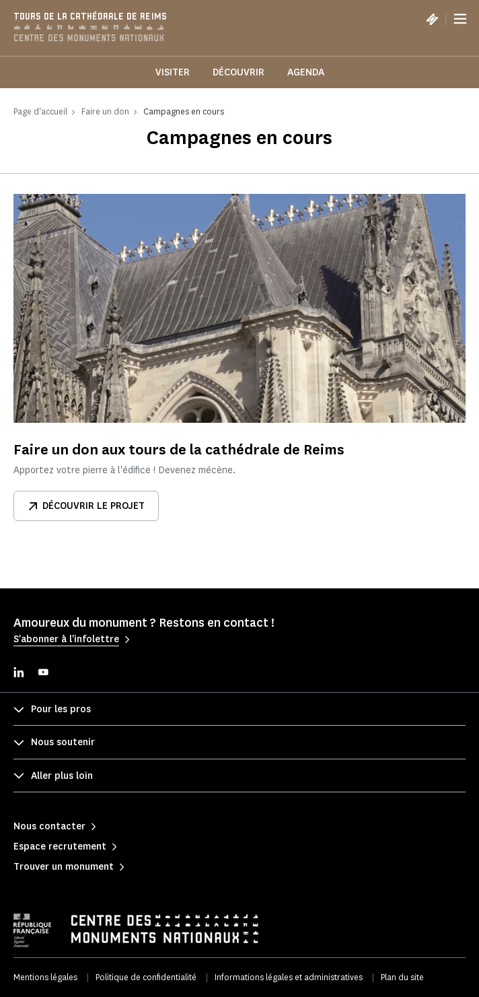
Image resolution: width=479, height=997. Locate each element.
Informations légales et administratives (289, 977)
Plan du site (402, 977)
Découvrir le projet (86, 506)
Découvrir (238, 72)
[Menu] (460, 19)
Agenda (305, 72)
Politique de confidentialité (146, 977)
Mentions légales (45, 977)
